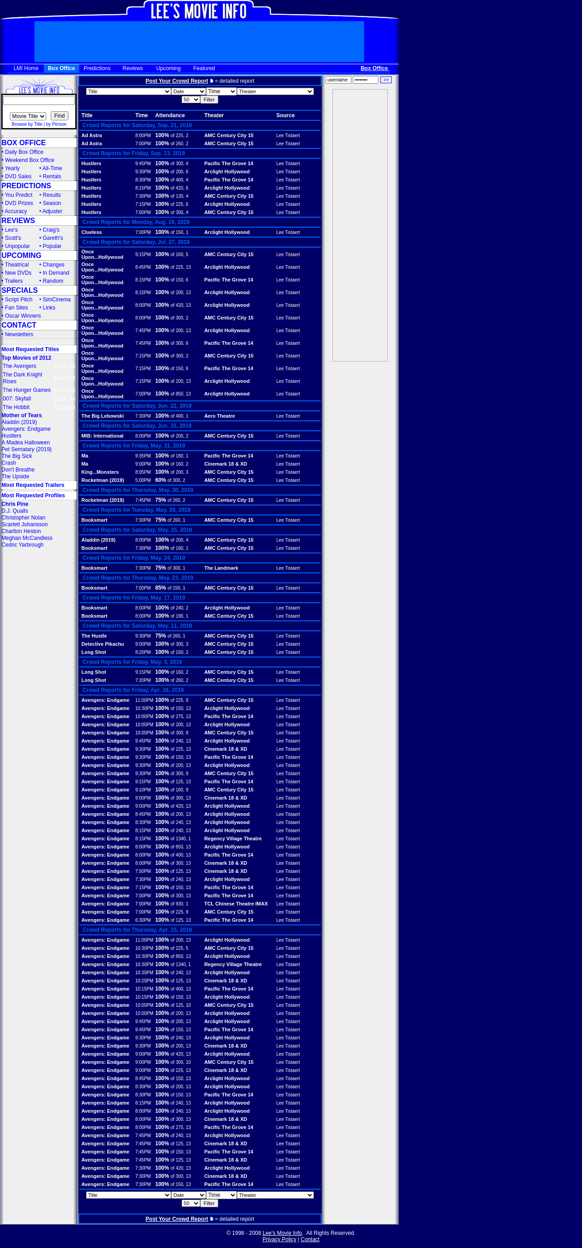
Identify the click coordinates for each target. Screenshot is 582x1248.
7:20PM (143, 680)
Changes (53, 265)
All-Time (53, 168)
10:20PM (144, 980)
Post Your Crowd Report (176, 81)
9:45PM (143, 163)
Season (52, 203)
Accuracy (16, 211)
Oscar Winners (23, 316)
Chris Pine (14, 504)
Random (53, 281)
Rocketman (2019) (103, 480)
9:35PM (143, 455)
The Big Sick (16, 456)
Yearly (12, 168)
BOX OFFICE (23, 143)
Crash (8, 463)
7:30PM (143, 196)
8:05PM (143, 472)
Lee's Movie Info (282, 1233)
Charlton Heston (21, 531)
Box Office (61, 68)
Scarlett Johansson (24, 524)
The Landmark (221, 568)
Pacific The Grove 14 (228, 163)
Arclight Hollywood (227, 171)
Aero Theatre (219, 416)
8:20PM (143, 652)
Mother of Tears (21, 415)
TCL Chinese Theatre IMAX (236, 903)
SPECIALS (19, 290)
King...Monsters (100, 472)
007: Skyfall (17, 398)
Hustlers (11, 436)
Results (52, 195)
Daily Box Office (24, 152)
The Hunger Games (26, 390)
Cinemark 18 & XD (225, 464)
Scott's (13, 238)
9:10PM (143, 789)
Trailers (14, 281)
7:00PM (143, 143)
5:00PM (143, 480)
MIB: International (103, 435)
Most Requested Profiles (33, 495)
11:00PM (144, 700)
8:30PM (143, 179)
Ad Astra (92, 135)
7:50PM (143, 871)
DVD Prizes (19, 203)
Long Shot (94, 652)
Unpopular (17, 246)
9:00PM (143, 464)
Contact (310, 1239)
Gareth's (53, 238)
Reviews (133, 68)
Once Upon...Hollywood (103, 254)
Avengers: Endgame (26, 429)
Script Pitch (19, 299)
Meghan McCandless (27, 538)
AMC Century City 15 (229, 135)
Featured (204, 68)
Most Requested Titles (30, 349)
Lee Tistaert (288, 135)
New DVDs (18, 273)
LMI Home (26, 68)
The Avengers (19, 366)
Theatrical (17, 265)
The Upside (15, 476)
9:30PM (143, 171)
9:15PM (143, 254)
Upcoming (168, 68)
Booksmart (94, 520)
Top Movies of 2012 (26, 358)
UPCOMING (21, 255)
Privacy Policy (280, 1239)
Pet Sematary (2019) (26, 449)
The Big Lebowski (103, 416)
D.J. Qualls (14, 511)
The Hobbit (16, 407)
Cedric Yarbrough (22, 545)
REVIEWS (18, 220)
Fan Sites (16, 308)
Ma (85, 455)
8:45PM (143, 267)
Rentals (52, 176)
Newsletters (19, 334)
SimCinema (57, 299)
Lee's (11, 230)
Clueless (92, 232)
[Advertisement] (360, 225)
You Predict (19, 195)
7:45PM (143, 330)
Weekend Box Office (29, 160)
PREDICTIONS (26, 186)
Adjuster (53, 211)
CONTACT (18, 325)
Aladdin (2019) (19, 422)
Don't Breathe (17, 470)
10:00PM (144, 716)
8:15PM (143, 188)
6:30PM (143, 920)
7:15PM (143, 204)
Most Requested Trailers (32, 485)
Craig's (51, 230)
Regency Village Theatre (233, 838)
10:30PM (144, 708)
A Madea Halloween (25, 442)
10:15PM (144, 988)
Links (49, 308)
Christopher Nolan (23, 517)
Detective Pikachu (103, 644)
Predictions (97, 68)
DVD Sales (18, 176)
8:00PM (143, 135)
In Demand (56, 273)
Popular (52, 246)
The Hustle (94, 635)
